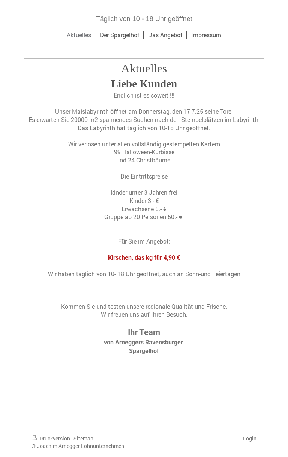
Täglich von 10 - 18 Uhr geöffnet (144, 19)
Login (249, 438)
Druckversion (51, 438)
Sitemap (83, 438)
